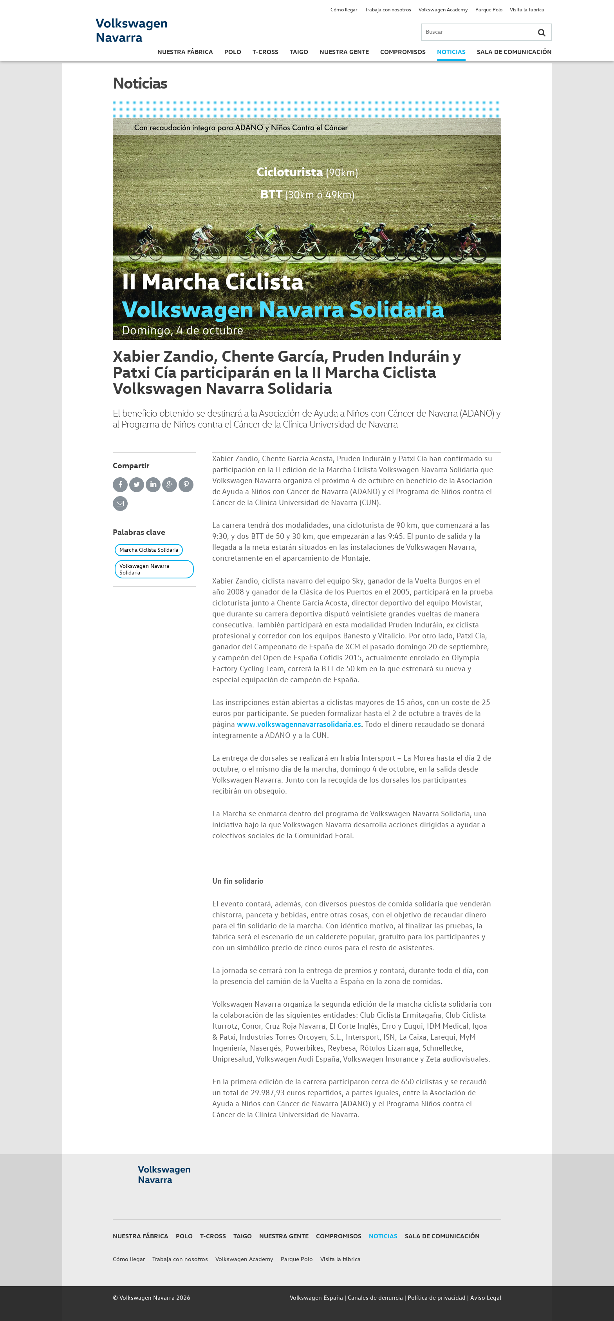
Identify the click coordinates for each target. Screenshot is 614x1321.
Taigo (299, 52)
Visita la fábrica (527, 9)
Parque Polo (488, 9)
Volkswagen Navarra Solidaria (144, 569)
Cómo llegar (344, 9)
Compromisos (403, 52)
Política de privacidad (437, 1297)
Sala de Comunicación (514, 52)
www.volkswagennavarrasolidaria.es (299, 723)
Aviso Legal (485, 1297)
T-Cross (265, 52)
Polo (232, 52)
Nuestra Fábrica (185, 52)
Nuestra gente (344, 52)
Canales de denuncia (375, 1297)
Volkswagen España (316, 1297)
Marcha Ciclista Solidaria (148, 549)
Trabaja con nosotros (388, 9)
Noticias (451, 52)
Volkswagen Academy (443, 9)
